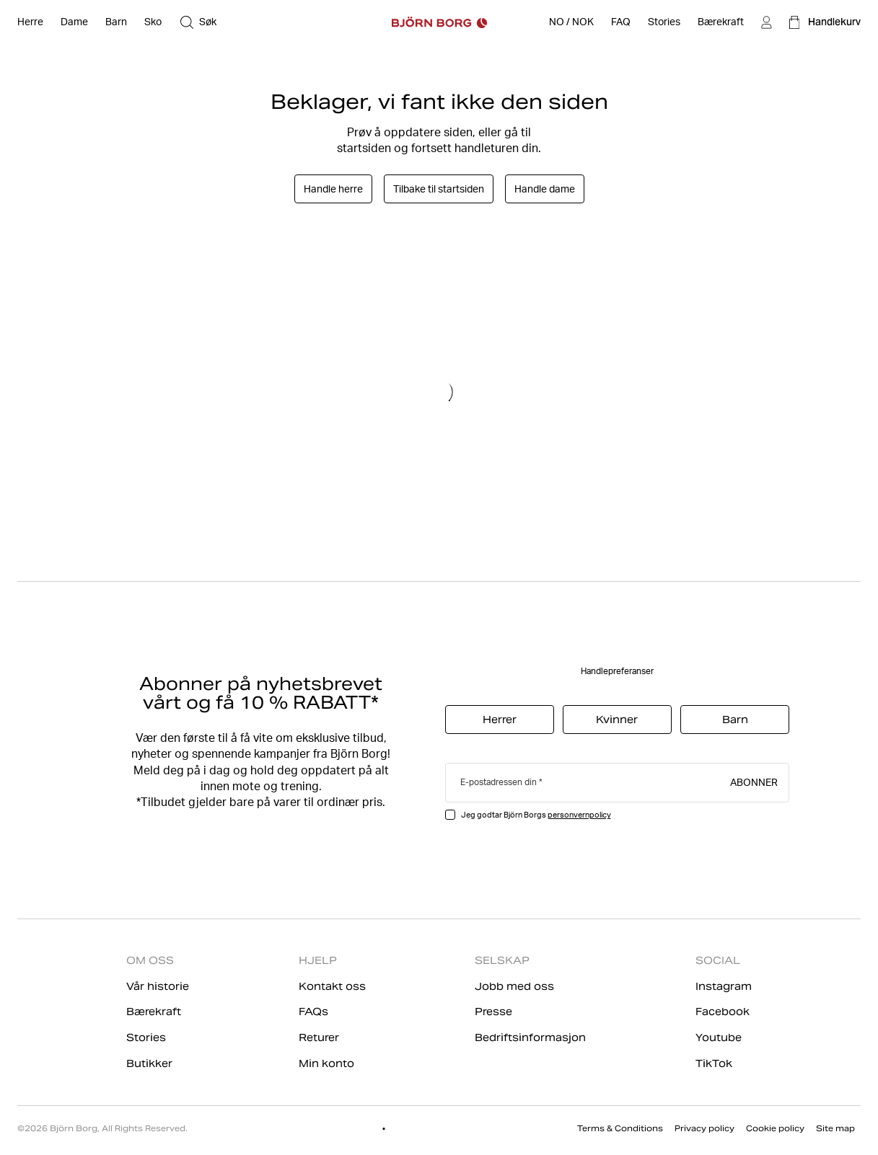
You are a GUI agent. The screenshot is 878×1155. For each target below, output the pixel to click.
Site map (835, 1128)
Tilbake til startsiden (438, 188)
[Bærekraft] (720, 22)
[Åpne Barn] (116, 22)
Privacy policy (704, 1128)
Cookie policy (775, 1128)
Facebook (722, 1011)
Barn (735, 719)
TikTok (713, 1063)
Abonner (754, 781)
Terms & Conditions (620, 1128)
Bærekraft (153, 1011)
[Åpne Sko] (153, 22)
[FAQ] (620, 22)
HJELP (318, 960)
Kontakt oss (332, 986)
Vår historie (157, 986)
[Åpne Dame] (74, 22)
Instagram (723, 986)
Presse (493, 1011)
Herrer (500, 719)
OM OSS (150, 960)
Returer (319, 1037)
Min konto (326, 1063)
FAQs (313, 1011)
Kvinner (617, 719)
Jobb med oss (514, 986)
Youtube (718, 1037)
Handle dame (544, 188)
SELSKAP (502, 960)
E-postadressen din (498, 781)
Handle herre (333, 188)
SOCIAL (717, 960)
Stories (146, 1037)
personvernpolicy (579, 815)
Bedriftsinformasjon (530, 1037)
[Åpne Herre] (30, 22)
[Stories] (664, 22)
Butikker (149, 1063)
